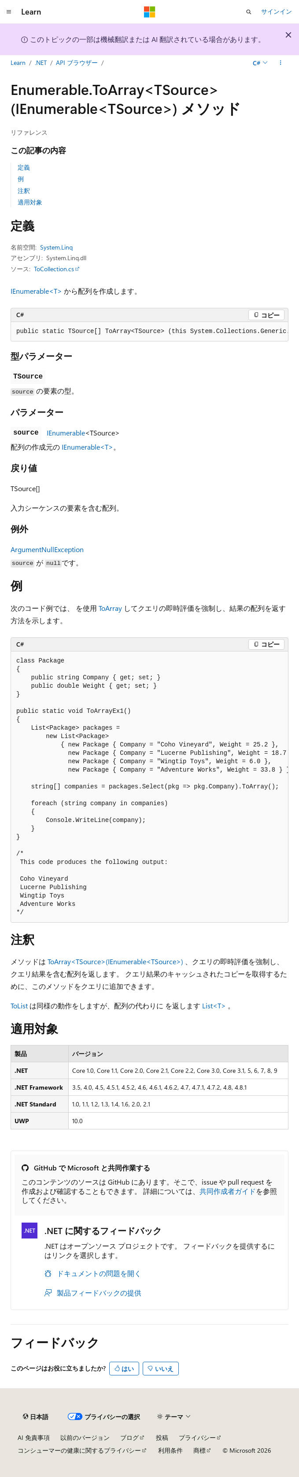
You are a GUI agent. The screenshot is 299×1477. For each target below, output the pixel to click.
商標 (199, 1450)
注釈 (24, 190)
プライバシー (197, 1437)
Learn (18, 62)
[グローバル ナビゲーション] (9, 12)
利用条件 (170, 1450)
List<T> (214, 1005)
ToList (19, 1005)
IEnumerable (66, 432)
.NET (41, 62)
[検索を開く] (249, 12)
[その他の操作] (280, 63)
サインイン (276, 11)
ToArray (110, 608)
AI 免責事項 (34, 1437)
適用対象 (30, 202)
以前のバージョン (85, 1437)
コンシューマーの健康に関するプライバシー (79, 1450)
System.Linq (56, 247)
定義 (24, 167)
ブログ (129, 1437)
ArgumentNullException (47, 549)
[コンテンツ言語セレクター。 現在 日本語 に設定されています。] (36, 1417)
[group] (149, 331)
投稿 (162, 1437)
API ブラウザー (77, 62)
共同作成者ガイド (227, 1191)
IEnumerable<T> (36, 290)
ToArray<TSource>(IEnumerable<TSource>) (115, 961)
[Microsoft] (149, 12)
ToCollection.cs (54, 269)
